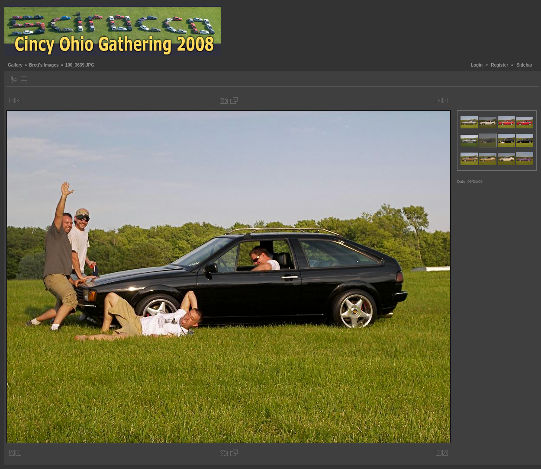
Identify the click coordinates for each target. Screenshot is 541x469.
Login (477, 65)
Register (499, 65)
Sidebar (524, 65)
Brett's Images (44, 65)
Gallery (15, 65)
